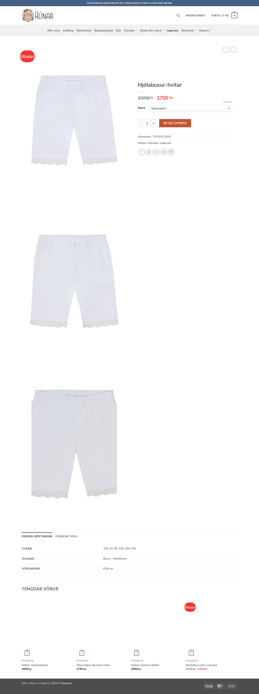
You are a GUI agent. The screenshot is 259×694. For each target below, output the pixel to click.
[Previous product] (233, 49)
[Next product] (225, 49)
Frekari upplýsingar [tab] (37, 536)
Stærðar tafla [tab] (66, 536)
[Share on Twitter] (149, 152)
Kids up (108, 568)
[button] (195, 15)
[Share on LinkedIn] (171, 152)
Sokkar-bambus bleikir (145, 665)
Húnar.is (205, 30)
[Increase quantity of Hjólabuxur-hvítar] (153, 123)
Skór (118, 30)
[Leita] (178, 15)
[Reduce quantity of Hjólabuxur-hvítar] (140, 123)
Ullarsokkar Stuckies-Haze (93, 665)
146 (105, 548)
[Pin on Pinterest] (163, 152)
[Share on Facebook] (141, 152)
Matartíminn (84, 30)
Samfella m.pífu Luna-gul (201, 665)
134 (133, 548)
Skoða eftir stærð (152, 30)
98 (115, 548)
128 (127, 548)
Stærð (141, 108)
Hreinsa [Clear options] (227, 102)
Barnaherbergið (103, 30)
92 (111, 548)
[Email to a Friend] (156, 152)
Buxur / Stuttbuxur (115, 558)
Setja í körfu (175, 123)
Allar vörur (53, 30)
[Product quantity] (147, 123)
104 (121, 548)
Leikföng (68, 30)
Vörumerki (188, 30)
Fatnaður (130, 30)
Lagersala (172, 30)
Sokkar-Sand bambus (35, 665)
